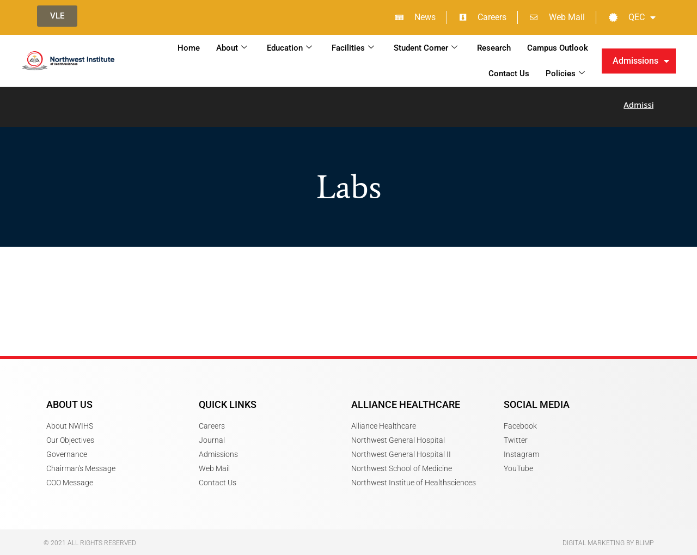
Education (289, 48)
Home (189, 48)
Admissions (641, 61)
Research (494, 48)
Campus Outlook (557, 48)
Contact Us (508, 73)
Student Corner (425, 48)
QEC (632, 17)
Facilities (353, 48)
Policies (565, 73)
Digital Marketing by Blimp (608, 536)
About (231, 48)
